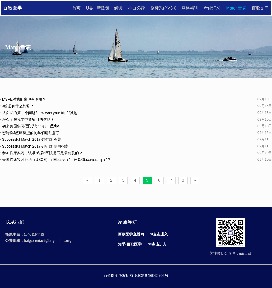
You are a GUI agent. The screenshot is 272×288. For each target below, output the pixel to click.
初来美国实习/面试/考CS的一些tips (30, 126)
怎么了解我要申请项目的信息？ (27, 119)
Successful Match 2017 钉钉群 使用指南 (34, 146)
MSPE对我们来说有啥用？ (23, 99)
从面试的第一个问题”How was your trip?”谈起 (38, 113)
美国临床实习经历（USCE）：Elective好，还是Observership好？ (55, 159)
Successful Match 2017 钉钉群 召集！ (32, 139)
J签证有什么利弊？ (17, 106)
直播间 (138, 234)
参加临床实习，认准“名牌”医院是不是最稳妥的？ (41, 153)
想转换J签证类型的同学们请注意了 (30, 133)
